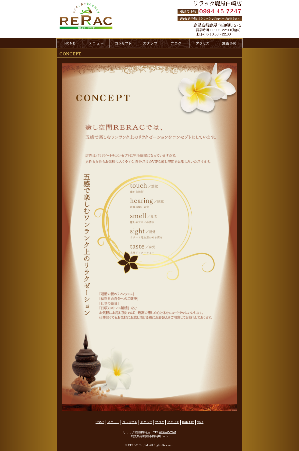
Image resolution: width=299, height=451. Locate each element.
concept (123, 43)
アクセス (173, 422)
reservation (229, 43)
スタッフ (146, 422)
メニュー (113, 422)
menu (96, 43)
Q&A (200, 422)
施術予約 (188, 422)
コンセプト (129, 422)
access (202, 43)
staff (149, 43)
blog (176, 43)
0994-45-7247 (167, 432)
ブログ (159, 422)
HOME (69, 43)
